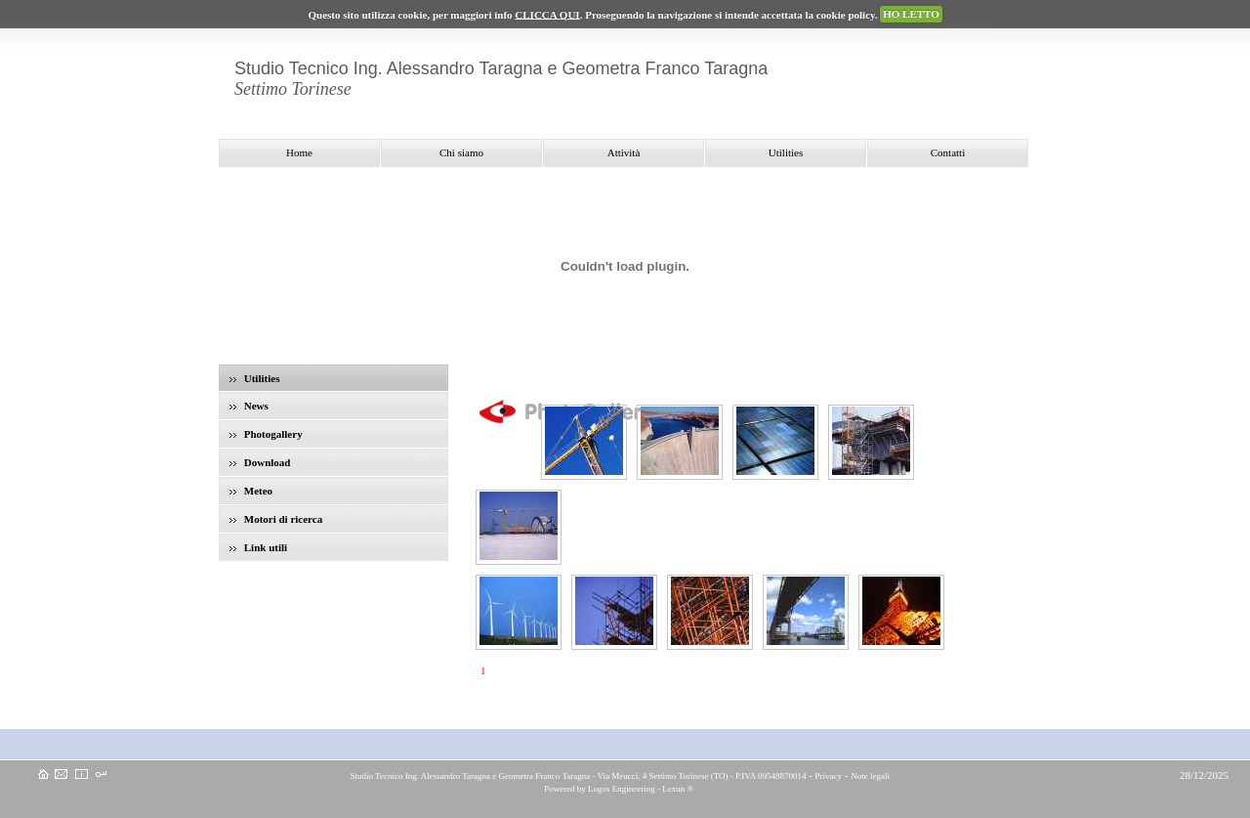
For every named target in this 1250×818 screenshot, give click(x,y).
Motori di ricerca (275, 519)
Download (259, 462)
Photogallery (266, 434)
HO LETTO (911, 14)
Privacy (829, 776)
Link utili (258, 547)
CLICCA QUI (547, 14)
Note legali (870, 776)
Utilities (254, 378)
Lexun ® (677, 789)
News (249, 405)
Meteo (250, 490)
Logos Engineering (621, 789)
